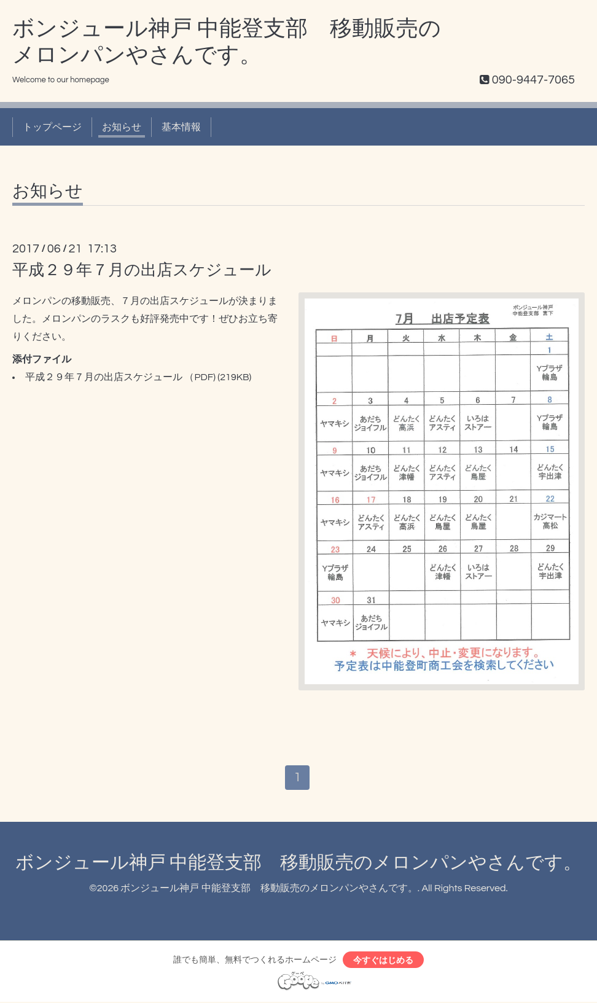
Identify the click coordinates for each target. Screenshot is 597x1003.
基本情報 (181, 127)
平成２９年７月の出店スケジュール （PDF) (120, 377)
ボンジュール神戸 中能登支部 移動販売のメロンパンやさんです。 (298, 863)
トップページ (52, 127)
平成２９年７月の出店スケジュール (141, 270)
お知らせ (121, 127)
